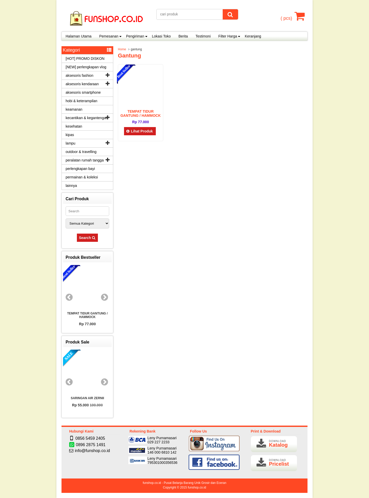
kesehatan (74, 126)
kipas (70, 135)
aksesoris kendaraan (82, 84)
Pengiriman (135, 36)
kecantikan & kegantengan (87, 118)
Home (122, 49)
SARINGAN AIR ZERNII (87, 398)
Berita (183, 36)
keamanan (74, 109)
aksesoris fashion (79, 75)
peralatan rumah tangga (85, 160)
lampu (70, 143)
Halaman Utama (78, 36)
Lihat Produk (140, 131)
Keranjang (253, 36)
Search (87, 238)
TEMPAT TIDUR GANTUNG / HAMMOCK (140, 113)
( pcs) (287, 16)
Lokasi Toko (161, 36)
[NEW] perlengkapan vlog (86, 67)
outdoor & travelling (81, 152)
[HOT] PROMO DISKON (85, 58)
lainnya (71, 186)
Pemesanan (108, 36)
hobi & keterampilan (81, 101)
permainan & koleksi (82, 177)
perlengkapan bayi (80, 169)
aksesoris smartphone (83, 92)
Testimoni (203, 36)
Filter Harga (227, 36)
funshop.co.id (197, 487)
